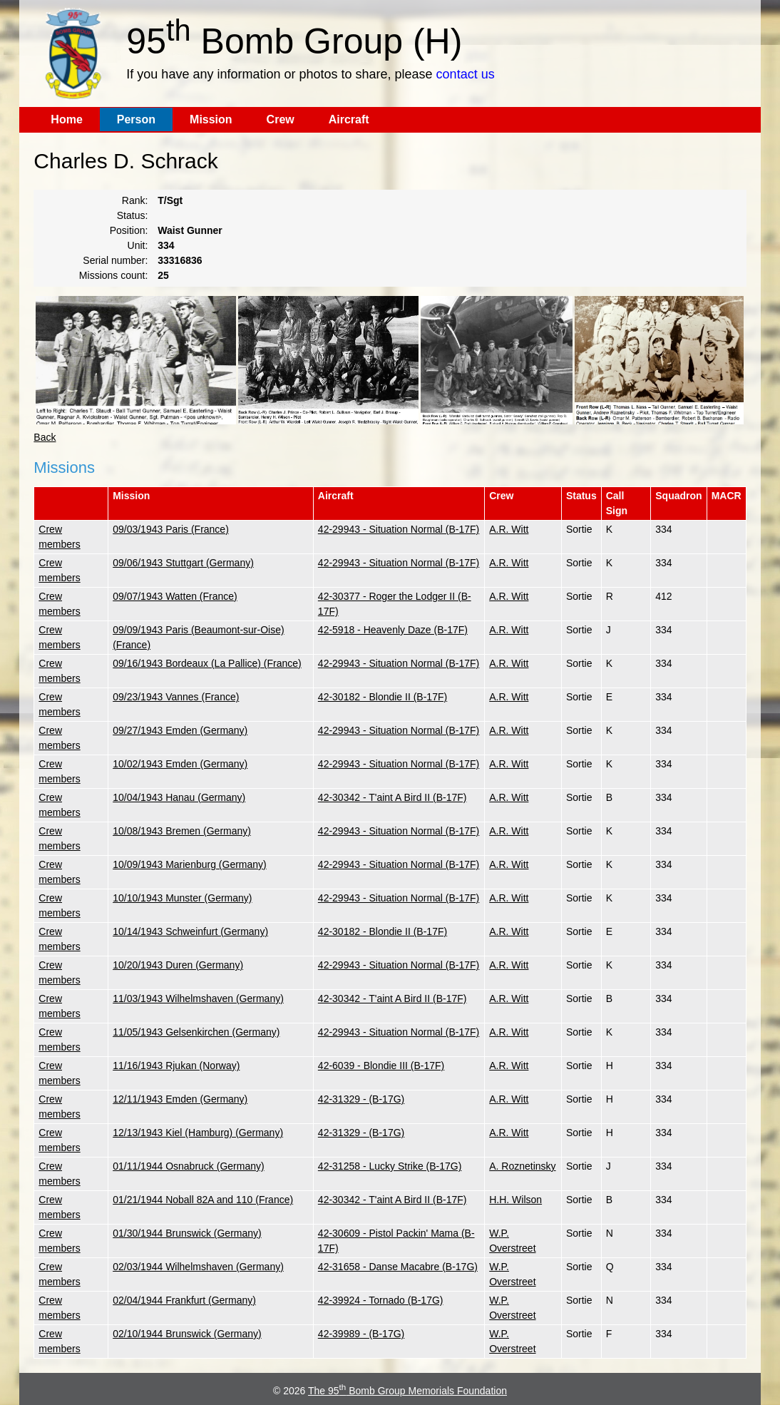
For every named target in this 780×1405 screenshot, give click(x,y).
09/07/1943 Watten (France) (175, 596)
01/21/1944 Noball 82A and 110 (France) (203, 1199)
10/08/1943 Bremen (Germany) (182, 831)
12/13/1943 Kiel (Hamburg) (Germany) (198, 1132)
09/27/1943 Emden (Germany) (180, 730)
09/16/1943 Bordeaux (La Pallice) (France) (207, 663)
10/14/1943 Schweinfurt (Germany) (190, 931)
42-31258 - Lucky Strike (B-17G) (390, 1166)
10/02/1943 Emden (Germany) (180, 764)
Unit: (138, 245)
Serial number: (115, 260)
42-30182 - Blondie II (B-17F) (382, 696)
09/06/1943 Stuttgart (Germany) (183, 562)
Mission (211, 119)
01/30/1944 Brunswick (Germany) (187, 1233)
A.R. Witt (508, 529)
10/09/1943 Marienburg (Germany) (190, 864)
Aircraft (349, 119)
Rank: (135, 200)
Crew (280, 119)
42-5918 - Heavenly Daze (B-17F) (393, 629)
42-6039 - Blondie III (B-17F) (381, 1065)
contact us (465, 74)
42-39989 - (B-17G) (361, 1333)
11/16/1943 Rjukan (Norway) (176, 1065)
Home (66, 119)
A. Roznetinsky (522, 1166)
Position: (129, 230)
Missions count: (113, 275)
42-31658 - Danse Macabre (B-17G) (398, 1266)
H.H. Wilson (515, 1199)
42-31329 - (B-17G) (361, 1099)
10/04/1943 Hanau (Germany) (179, 797)
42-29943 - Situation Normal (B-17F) (398, 529)
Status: (132, 215)
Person (136, 119)
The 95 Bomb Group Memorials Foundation (407, 1390)
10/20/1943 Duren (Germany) (178, 965)
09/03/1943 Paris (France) (171, 529)
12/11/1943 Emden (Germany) (180, 1099)
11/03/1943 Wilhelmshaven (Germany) (198, 998)
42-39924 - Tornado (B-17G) (380, 1300)
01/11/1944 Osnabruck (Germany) (188, 1166)
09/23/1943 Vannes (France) (176, 696)
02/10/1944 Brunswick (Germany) (187, 1333)
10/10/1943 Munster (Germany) (182, 898)
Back (45, 437)
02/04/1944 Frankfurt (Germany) (184, 1300)
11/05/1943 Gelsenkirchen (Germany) (196, 1032)
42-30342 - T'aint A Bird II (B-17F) (392, 797)
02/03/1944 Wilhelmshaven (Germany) (198, 1266)
